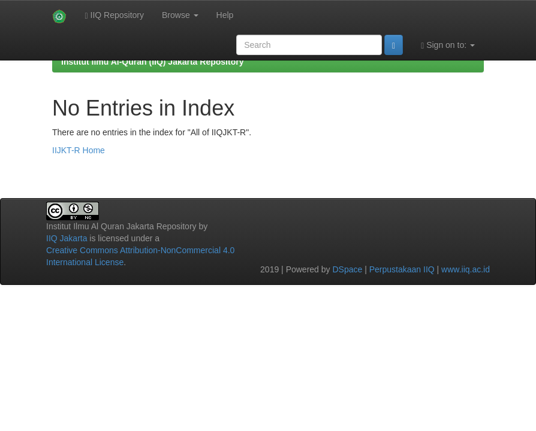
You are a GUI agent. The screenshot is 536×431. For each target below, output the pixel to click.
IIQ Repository (114, 15)
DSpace (347, 269)
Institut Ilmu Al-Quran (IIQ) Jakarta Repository (152, 61)
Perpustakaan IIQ (402, 269)
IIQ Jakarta (66, 238)
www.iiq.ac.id (465, 269)
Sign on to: (448, 45)
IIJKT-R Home (78, 150)
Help (225, 15)
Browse (180, 15)
